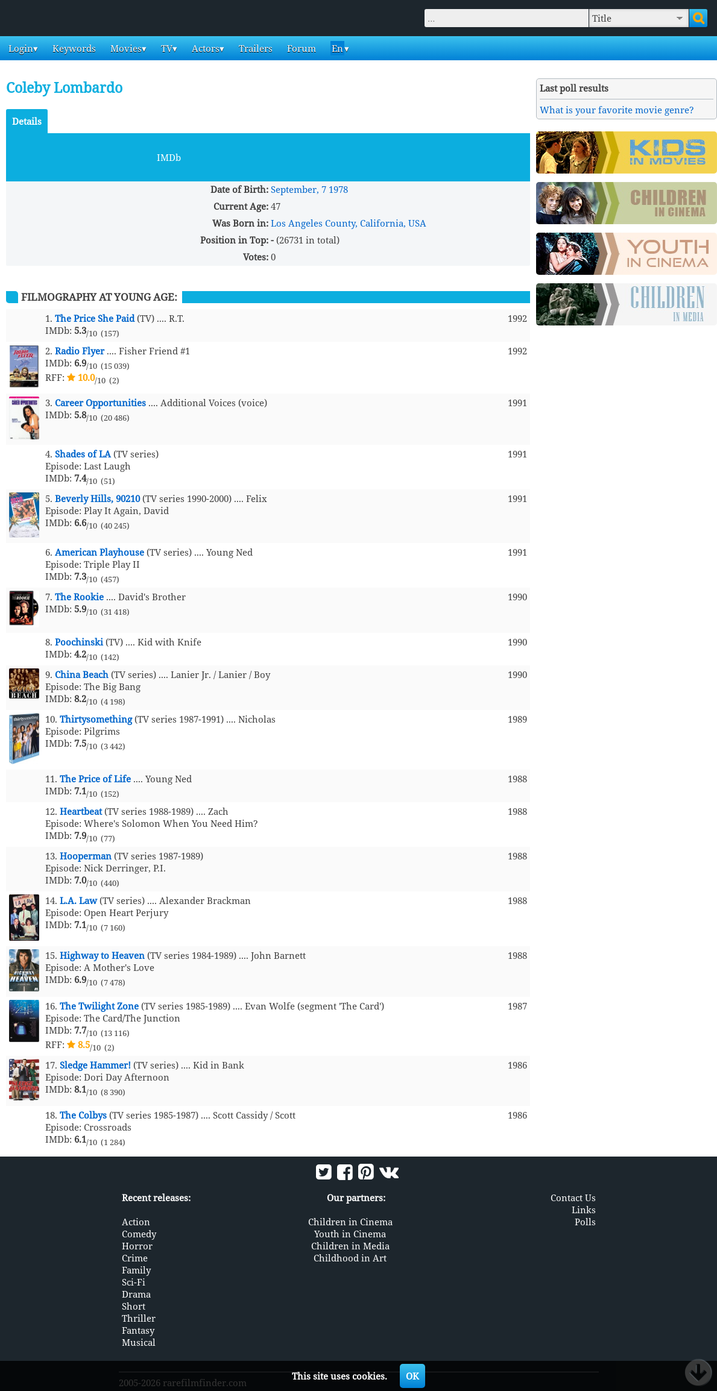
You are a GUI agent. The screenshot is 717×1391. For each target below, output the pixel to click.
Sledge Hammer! (95, 1065)
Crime (135, 1258)
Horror (137, 1246)
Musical (139, 1342)
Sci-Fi (133, 1282)
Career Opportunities (100, 403)
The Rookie (79, 597)
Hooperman (86, 856)
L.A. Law (78, 900)
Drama (136, 1294)
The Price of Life (95, 779)
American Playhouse (99, 552)
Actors (204, 48)
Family (136, 1270)
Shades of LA (83, 454)
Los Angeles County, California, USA (348, 223)
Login (19, 48)
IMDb (169, 157)
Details (27, 121)
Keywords (73, 48)
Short (133, 1306)
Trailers (254, 48)
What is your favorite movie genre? (617, 110)
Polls (585, 1222)
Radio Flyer (79, 351)
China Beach (82, 674)
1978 (338, 189)
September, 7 (298, 189)
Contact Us (573, 1198)
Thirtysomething (96, 719)
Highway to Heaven (102, 955)
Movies (125, 48)
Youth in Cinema (350, 1234)
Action (136, 1222)
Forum (300, 48)
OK (412, 1376)
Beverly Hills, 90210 (97, 498)
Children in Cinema (350, 1222)
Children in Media (350, 1246)
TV (165, 48)
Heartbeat (81, 811)
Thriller (139, 1318)
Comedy (139, 1234)
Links (584, 1210)
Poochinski (79, 642)
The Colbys (83, 1115)
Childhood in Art (350, 1258)
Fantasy (138, 1330)
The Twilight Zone (99, 1006)
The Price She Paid (94, 318)
